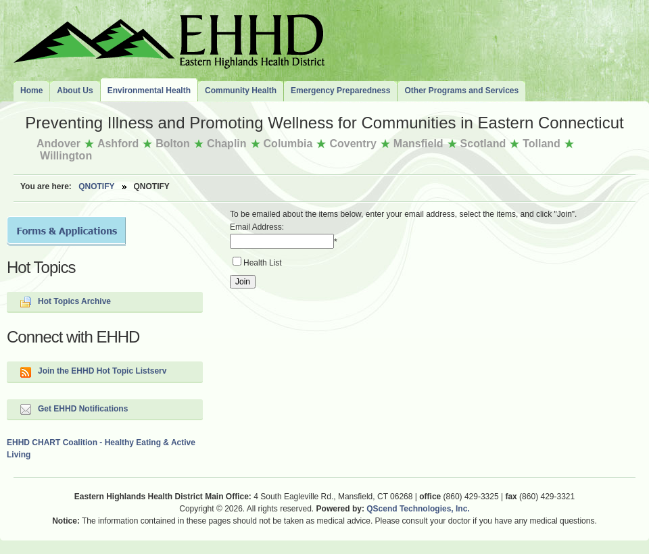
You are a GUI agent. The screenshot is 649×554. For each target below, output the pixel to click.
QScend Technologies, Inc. (417, 508)
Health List (262, 263)
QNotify (96, 186)
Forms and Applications (66, 231)
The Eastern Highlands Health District (169, 38)
